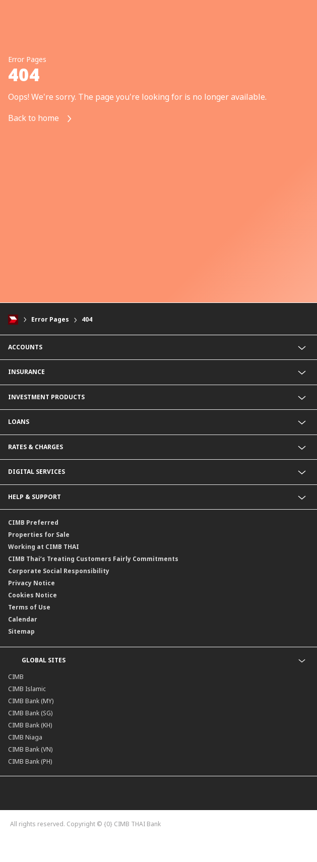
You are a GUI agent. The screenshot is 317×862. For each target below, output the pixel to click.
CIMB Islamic (27, 689)
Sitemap (21, 631)
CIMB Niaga (25, 737)
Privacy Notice (31, 583)
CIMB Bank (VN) (30, 749)
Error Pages (50, 319)
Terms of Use (29, 607)
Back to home (40, 118)
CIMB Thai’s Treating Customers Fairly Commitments (93, 559)
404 (87, 319)
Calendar (22, 619)
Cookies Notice (32, 595)
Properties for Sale (39, 534)
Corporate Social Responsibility (58, 571)
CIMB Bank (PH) (30, 761)
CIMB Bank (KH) (30, 725)
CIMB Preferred (33, 522)
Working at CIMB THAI (43, 546)
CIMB (16, 676)
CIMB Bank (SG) (30, 713)
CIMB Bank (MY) (30, 701)
